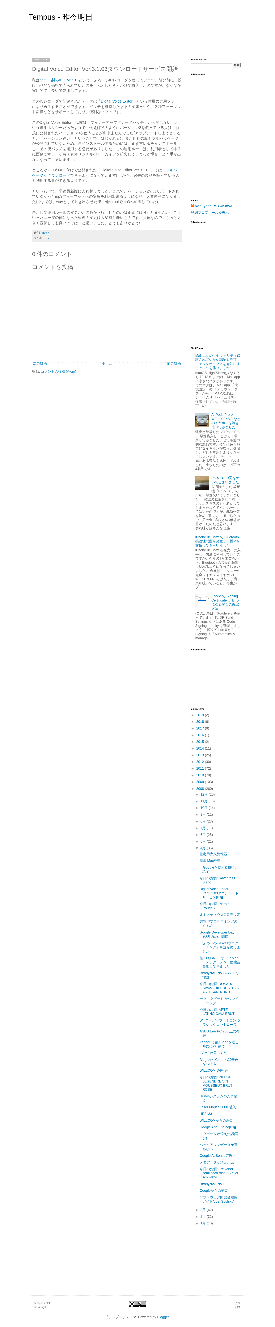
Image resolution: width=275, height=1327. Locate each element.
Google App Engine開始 (218, 1127)
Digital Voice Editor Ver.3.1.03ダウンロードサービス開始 (219, 893)
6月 (203, 835)
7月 (203, 828)
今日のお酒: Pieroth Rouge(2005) (215, 906)
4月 (203, 848)
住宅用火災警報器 (213, 854)
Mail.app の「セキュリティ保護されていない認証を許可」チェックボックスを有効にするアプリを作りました (217, 362)
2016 (200, 735)
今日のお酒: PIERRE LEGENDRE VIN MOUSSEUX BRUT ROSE (216, 1083)
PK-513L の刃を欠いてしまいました (225, 480)
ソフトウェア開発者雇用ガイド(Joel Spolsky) (218, 1199)
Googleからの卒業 (214, 1191)
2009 (200, 782)
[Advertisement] (206, 282)
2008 (200, 789)
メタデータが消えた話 (217, 1162)
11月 (204, 801)
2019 (200, 715)
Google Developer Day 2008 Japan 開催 (217, 934)
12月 (204, 794)
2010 (200, 775)
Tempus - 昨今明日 (61, 17)
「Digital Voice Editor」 (116, 101)
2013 (200, 755)
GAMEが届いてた (213, 1053)
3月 (203, 1210)
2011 (200, 768)
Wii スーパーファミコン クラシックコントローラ (220, 1023)
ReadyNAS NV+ (212, 1184)
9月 (203, 814)
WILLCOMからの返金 (216, 1120)
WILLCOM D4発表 (214, 1070)
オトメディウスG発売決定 (220, 915)
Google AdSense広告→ (218, 1156)
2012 (200, 762)
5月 (203, 841)
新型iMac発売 (210, 861)
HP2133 (206, 1114)
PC (46, 238)
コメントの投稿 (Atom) (58, 371)
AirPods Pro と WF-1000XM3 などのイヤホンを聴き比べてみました (225, 421)
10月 (204, 808)
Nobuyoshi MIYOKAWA (214, 206)
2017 (200, 728)
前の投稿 (174, 363)
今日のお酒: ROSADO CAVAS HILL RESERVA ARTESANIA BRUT (219, 988)
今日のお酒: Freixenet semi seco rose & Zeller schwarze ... (219, 1173)
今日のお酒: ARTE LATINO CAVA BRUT (217, 1012)
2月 (203, 1217)
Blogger (163, 1317)
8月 (203, 821)
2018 (200, 722)
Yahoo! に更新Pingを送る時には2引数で (219, 1044)
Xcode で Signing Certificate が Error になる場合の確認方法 (225, 602)
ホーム (107, 363)
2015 (200, 742)
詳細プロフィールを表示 (210, 213)
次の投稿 (40, 363)
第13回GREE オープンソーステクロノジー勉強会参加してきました (220, 962)
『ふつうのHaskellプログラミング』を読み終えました (220, 947)
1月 (203, 1223)
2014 (200, 748)
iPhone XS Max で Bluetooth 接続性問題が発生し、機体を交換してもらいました (217, 541)
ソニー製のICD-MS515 (59, 80)
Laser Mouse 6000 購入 (218, 1107)
